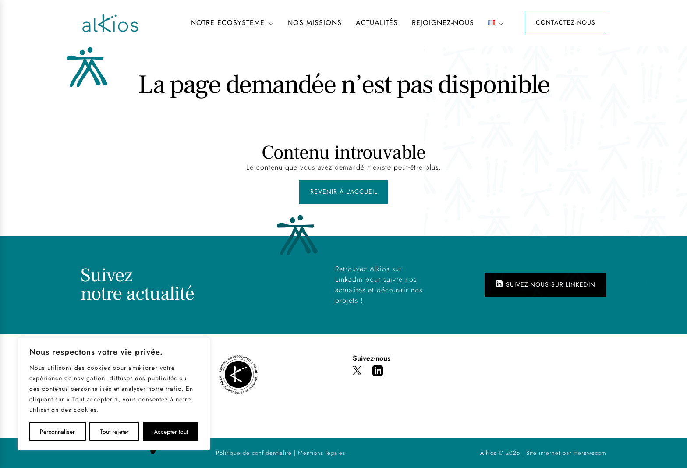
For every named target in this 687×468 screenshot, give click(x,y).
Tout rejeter (114, 431)
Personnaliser (57, 431)
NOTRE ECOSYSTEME (232, 23)
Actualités (377, 23)
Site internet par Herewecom (566, 453)
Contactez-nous (565, 22)
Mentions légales (321, 453)
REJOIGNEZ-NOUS (443, 23)
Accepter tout (171, 431)
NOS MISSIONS (314, 23)
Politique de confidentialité (254, 453)
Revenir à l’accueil (343, 191)
